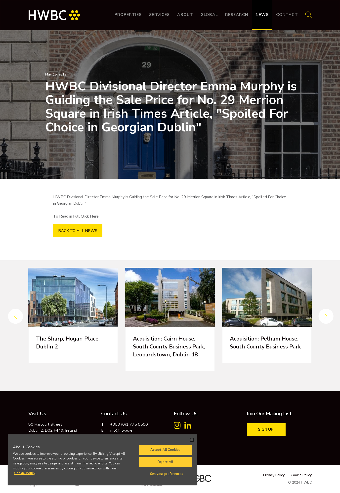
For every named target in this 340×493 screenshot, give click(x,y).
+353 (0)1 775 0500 (129, 424)
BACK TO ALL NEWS (77, 230)
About (185, 14)
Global (209, 14)
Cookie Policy (301, 475)
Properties (128, 14)
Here (94, 216)
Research (236, 14)
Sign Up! (266, 429)
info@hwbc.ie (121, 430)
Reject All (165, 462)
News (262, 14)
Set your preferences (166, 474)
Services (159, 14)
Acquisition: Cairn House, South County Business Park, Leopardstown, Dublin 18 (169, 346)
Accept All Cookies (165, 450)
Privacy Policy (274, 475)
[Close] (191, 439)
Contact (287, 14)
